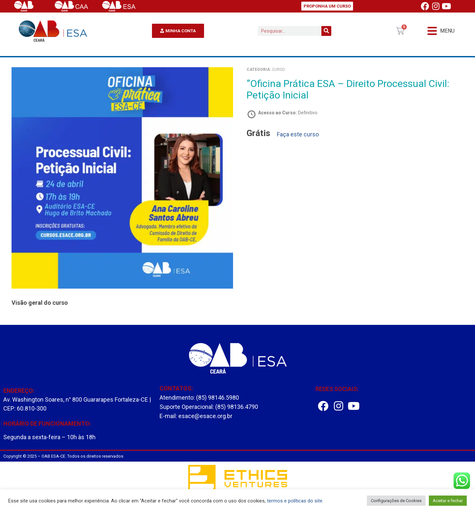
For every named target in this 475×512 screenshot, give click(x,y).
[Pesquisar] (326, 31)
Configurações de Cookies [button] (396, 500)
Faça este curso (298, 134)
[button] (441, 31)
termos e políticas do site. (295, 501)
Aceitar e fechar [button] (448, 500)
